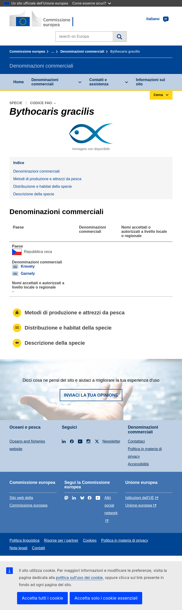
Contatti (38, 548)
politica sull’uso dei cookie (79, 577)
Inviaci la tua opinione (91, 395)
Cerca (119, 36)
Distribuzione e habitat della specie (42, 186)
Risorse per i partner (61, 540)
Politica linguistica (24, 540)
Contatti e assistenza (99, 82)
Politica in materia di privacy (124, 540)
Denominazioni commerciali (82, 51)
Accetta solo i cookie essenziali (105, 598)
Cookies (90, 540)
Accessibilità (138, 464)
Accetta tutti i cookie (42, 598)
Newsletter (111, 441)
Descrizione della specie (33, 194)
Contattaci (136, 441)
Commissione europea (27, 51)
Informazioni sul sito (150, 82)
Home (18, 82)
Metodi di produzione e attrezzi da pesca (47, 179)
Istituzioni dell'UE (139, 498)
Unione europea (138, 505)
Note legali (18, 548)
